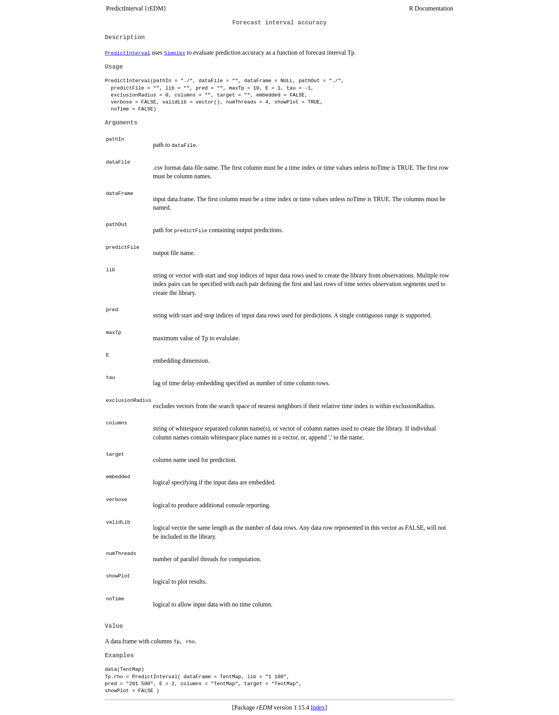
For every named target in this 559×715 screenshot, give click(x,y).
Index (318, 707)
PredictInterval (127, 52)
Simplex (175, 52)
